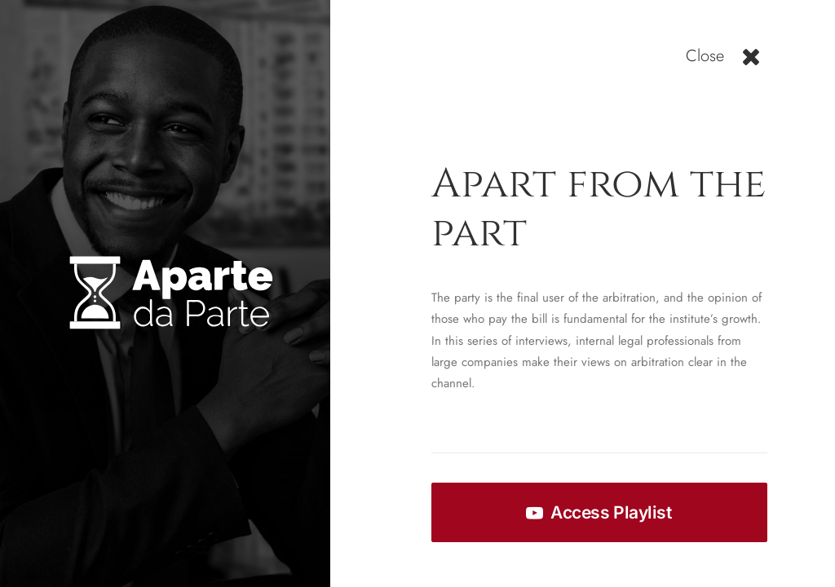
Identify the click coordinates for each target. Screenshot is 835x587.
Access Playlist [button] (598, 512)
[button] (751, 63)
